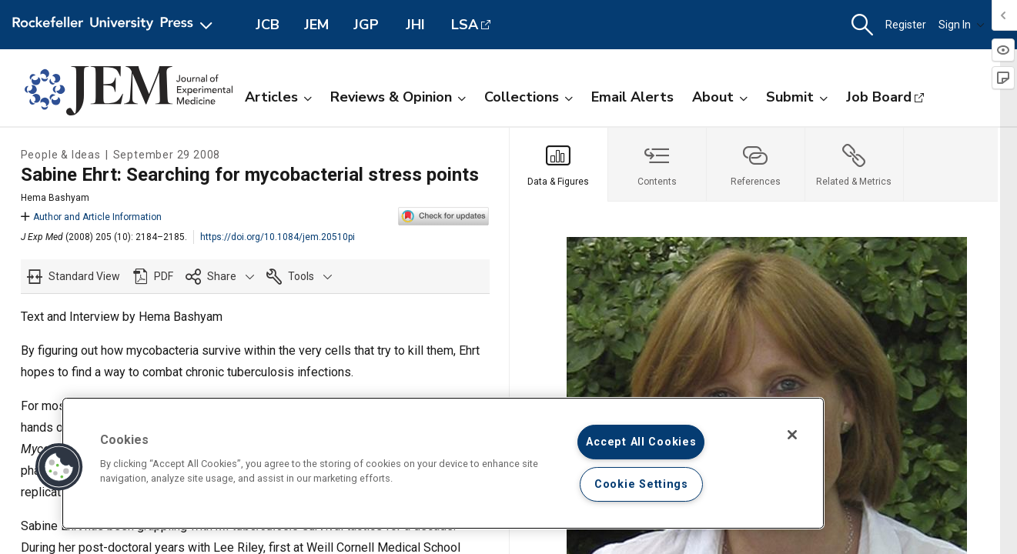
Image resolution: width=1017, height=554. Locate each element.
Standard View (84, 276)
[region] (443, 463)
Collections (528, 97)
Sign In (961, 24)
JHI (415, 24)
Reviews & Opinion (398, 97)
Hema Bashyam (55, 197)
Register (905, 24)
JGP (366, 24)
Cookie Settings (641, 484)
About (720, 97)
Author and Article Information (91, 217)
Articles (278, 97)
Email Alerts (632, 97)
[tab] (559, 165)
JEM (316, 24)
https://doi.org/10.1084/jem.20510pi (277, 237)
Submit (797, 97)
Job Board (879, 97)
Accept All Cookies (641, 442)
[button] (862, 25)
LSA (464, 24)
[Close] (792, 435)
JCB (267, 24)
